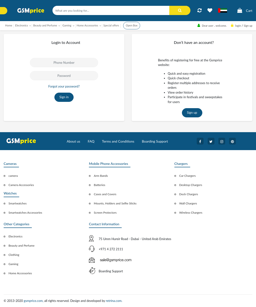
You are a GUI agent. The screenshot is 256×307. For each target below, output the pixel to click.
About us (73, 141)
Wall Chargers (188, 203)
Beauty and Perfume (21, 245)
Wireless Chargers (190, 212)
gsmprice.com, (34, 301)
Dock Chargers (188, 194)
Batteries (99, 185)
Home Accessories (20, 273)
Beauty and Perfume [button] (45, 25)
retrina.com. (114, 301)
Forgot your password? (64, 86)
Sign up (192, 112)
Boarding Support (155, 141)
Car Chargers (187, 176)
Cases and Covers (105, 194)
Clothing (14, 255)
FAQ (91, 141)
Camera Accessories (21, 185)
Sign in (64, 97)
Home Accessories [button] (87, 25)
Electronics (16, 236)
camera (13, 176)
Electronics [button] (21, 25)
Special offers (111, 25)
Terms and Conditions (118, 141)
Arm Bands (101, 176)
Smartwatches (17, 203)
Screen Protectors (105, 212)
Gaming (13, 264)
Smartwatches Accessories (25, 212)
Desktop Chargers (190, 185)
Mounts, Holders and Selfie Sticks (115, 203)
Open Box (131, 25)
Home (8, 25)
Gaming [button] (66, 25)
